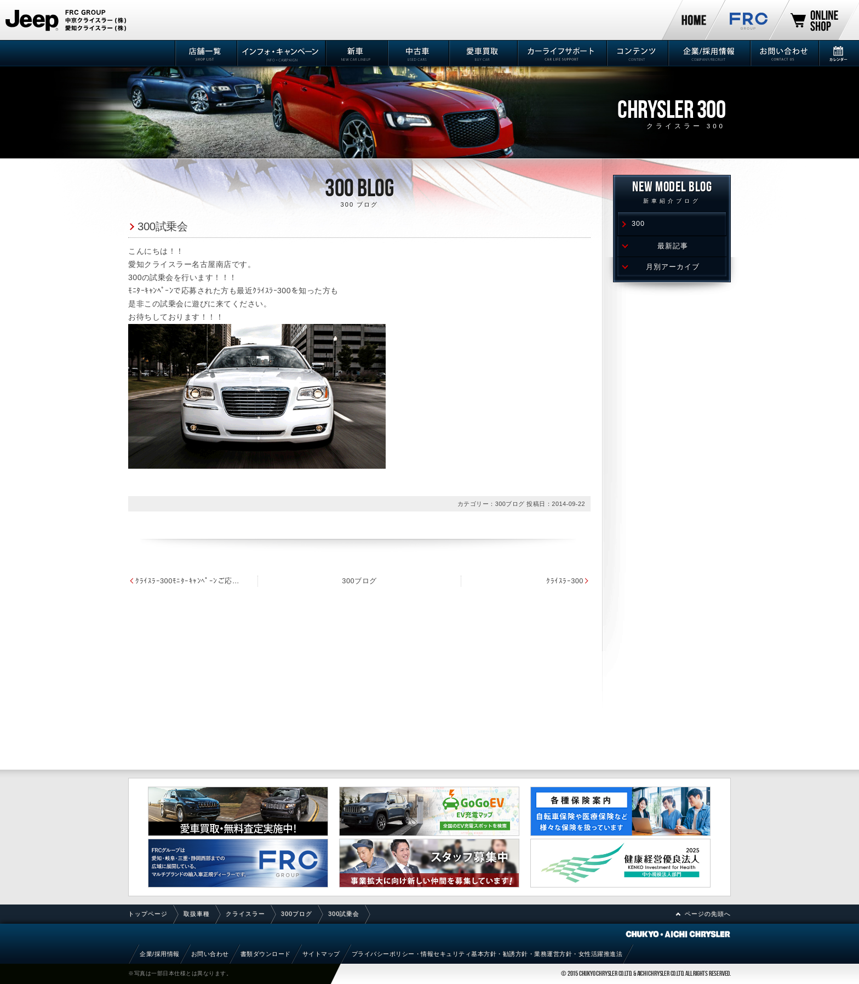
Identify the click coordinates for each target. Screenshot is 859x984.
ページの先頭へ (708, 914)
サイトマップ (321, 954)
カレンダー (838, 53)
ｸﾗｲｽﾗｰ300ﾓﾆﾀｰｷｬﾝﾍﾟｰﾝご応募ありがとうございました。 (189, 581)
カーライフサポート (561, 53)
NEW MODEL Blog (672, 194)
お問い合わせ (783, 53)
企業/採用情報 (708, 53)
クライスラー (245, 914)
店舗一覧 (205, 53)
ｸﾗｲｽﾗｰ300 (564, 581)
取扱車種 (197, 914)
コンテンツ (637, 53)
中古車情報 (418, 53)
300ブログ (359, 581)
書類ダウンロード (265, 954)
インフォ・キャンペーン (280, 53)
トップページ (148, 914)
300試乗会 (162, 226)
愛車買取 (482, 53)
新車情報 (356, 53)
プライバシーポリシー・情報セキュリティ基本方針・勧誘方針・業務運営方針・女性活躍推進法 (487, 954)
